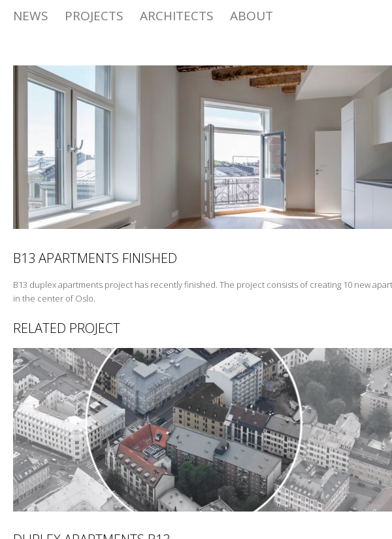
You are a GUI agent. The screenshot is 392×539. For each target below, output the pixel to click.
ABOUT (251, 15)
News (30, 15)
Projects (94, 15)
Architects (177, 15)
